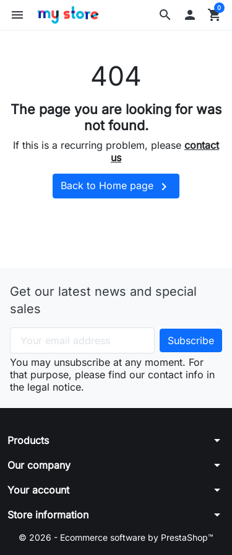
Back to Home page (116, 186)
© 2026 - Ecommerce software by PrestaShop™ (116, 537)
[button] (165, 15)
